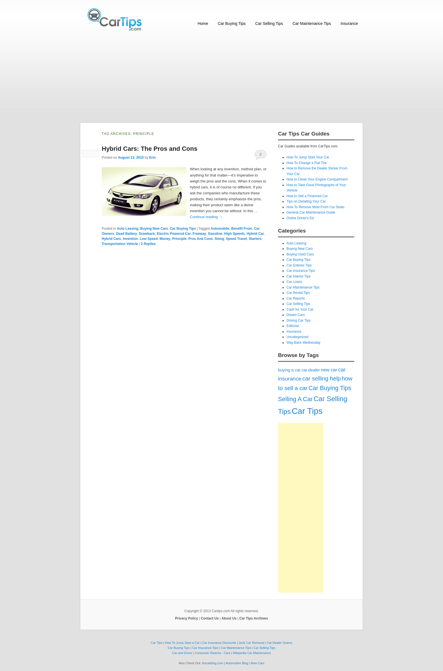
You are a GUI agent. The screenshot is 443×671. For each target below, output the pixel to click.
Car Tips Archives (253, 618)
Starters (255, 239)
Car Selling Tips (269, 23)
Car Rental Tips (298, 293)
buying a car (289, 370)
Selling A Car (295, 399)
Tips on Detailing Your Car (306, 201)
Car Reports (295, 298)
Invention (130, 239)
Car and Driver (182, 653)
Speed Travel (236, 239)
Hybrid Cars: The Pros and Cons (149, 148)
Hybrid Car (255, 234)
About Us (229, 618)
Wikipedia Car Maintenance (252, 653)
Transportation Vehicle (120, 244)
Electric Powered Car (174, 234)
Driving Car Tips (298, 320)
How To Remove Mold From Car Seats (315, 207)
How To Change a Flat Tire (306, 163)
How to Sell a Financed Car (307, 196)
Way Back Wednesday (303, 343)
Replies (148, 244)
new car (329, 369)
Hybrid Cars (111, 239)
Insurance (349, 23)
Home (202, 23)
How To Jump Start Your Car (307, 157)
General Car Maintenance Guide (310, 212)
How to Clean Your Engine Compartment (317, 179)
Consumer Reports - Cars (212, 653)
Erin (152, 158)
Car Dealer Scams (279, 642)
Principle (179, 239)
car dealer (310, 370)
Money (165, 239)
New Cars (257, 663)
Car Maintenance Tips (311, 23)
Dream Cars (295, 315)
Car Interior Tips (298, 276)
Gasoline (215, 234)
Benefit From (241, 229)
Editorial (292, 326)
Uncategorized (297, 337)
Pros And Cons (200, 239)
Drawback (147, 234)
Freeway (199, 234)
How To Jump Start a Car (182, 642)
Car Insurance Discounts (219, 642)
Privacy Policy (186, 618)
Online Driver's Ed (300, 218)
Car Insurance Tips (300, 271)
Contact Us (210, 618)
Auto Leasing (127, 229)
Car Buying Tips (232, 23)
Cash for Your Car (299, 309)
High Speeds (234, 234)
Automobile (220, 229)
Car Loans (294, 282)
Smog (219, 239)
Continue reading (206, 217)
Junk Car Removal (251, 642)
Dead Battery (126, 234)
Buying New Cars (154, 229)
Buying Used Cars (300, 254)
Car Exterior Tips (299, 265)
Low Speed (149, 239)
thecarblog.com (212, 663)
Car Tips (307, 411)
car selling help (321, 378)
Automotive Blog (236, 663)
